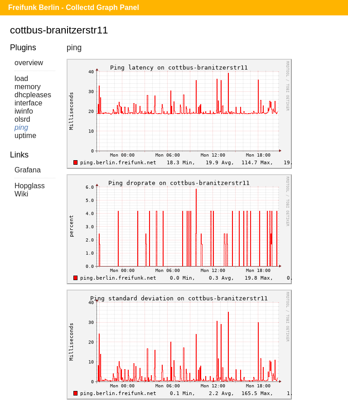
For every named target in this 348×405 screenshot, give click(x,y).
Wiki (21, 194)
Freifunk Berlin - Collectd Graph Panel (73, 7)
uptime (25, 135)
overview (28, 63)
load (21, 78)
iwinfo (23, 111)
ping (21, 127)
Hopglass (29, 186)
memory (27, 87)
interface (28, 103)
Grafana (27, 170)
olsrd (22, 119)
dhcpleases (32, 95)
